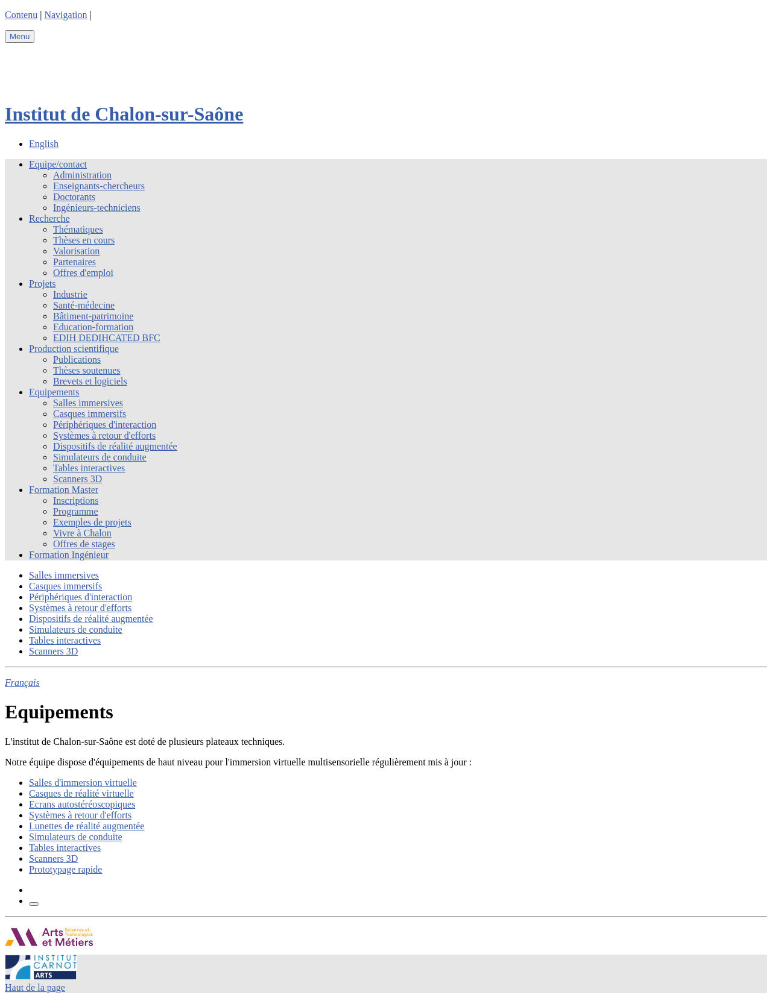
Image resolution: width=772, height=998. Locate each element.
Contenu (21, 15)
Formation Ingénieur (69, 555)
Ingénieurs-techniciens (97, 207)
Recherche (49, 218)
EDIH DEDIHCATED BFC (106, 338)
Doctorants (74, 197)
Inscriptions (76, 500)
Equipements (54, 392)
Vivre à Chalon (82, 533)
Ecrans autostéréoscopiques (82, 804)
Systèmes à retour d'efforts (104, 435)
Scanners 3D (77, 479)
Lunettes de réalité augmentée (86, 826)
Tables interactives (89, 468)
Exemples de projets (92, 522)
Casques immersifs (89, 414)
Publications (77, 359)
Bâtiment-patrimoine (93, 316)
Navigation (65, 15)
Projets (42, 283)
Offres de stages (84, 544)
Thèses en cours (84, 240)
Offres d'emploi (83, 273)
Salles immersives (88, 403)
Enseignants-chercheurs (99, 186)
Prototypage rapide (65, 869)
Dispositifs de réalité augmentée (115, 446)
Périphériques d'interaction (104, 424)
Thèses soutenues (87, 370)
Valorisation (76, 251)
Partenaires (74, 262)
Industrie (70, 294)
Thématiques (78, 229)
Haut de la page (35, 987)
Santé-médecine (84, 305)
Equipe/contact (58, 164)
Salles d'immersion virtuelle (83, 782)
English (44, 144)
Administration (82, 175)
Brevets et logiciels (90, 381)
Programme (75, 511)
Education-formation (93, 327)
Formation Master (63, 490)
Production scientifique (74, 349)
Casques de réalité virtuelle (81, 793)
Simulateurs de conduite (100, 457)
